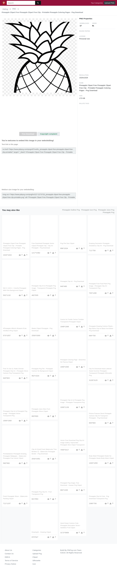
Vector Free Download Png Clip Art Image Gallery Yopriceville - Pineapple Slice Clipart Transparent (72, 443)
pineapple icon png (89, 210)
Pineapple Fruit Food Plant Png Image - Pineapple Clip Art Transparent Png (99, 286)
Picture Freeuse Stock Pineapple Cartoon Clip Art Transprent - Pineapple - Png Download (100, 416)
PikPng (5, 9)
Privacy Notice (10, 564)
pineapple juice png (106, 210)
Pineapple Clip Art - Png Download (72, 281)
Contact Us (9, 554)
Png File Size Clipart (67, 243)
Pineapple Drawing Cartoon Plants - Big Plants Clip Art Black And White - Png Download (101, 328)
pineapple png (108, 212)
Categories (37, 550)
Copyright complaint (48, 134)
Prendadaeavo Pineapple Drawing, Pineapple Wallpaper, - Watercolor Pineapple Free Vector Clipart (15, 456)
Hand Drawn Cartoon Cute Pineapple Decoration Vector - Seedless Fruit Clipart (70, 525)
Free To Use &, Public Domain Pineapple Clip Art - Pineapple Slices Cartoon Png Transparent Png (15, 371)
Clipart (35, 557)
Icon (34, 564)
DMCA (7, 557)
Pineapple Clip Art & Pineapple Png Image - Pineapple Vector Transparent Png (15, 413)
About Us (8, 550)
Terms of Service (11, 560)
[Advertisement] (39, 115)
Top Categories (97, 3)
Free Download (28, 134)
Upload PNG (109, 3)
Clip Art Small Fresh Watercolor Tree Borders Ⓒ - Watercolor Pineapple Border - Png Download (44, 451)
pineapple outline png (71, 210)
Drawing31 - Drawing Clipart (41, 532)
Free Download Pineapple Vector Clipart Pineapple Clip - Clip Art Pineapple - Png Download (43, 246)
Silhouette (36, 560)
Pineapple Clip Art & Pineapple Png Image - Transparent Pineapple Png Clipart (44, 288)
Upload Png (37, 554)
